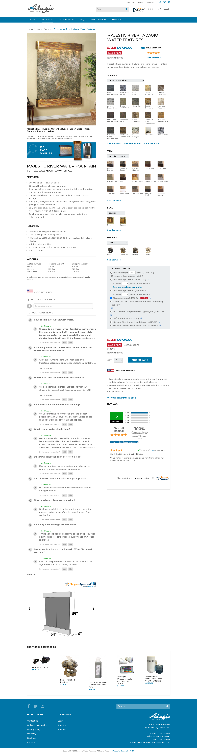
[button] (64, 342)
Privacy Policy (33, 729)
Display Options (124, 478)
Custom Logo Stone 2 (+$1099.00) (128, 290)
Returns (31, 742)
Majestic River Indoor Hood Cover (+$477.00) (133, 322)
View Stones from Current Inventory (141, 143)
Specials (62, 729)
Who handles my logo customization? (54, 500)
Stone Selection (129, 298)
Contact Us (129, 2)
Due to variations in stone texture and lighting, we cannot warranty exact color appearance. (64, 467)
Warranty (31, 733)
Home (30, 29)
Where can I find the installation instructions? (59, 377)
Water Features (45, 29)
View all (31, 574)
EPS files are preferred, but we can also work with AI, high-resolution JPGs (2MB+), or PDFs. (65, 563)
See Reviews (154, 57)
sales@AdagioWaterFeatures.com (153, 742)
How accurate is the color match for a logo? (57, 404)
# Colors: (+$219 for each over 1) (132, 283)
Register (150, 2)
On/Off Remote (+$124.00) (124, 318)
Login (140, 2)
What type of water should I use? (52, 429)
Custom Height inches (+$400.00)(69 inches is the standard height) (132, 274)
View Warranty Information (121, 398)
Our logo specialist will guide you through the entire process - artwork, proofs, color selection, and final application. (65, 512)
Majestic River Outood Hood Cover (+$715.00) (134, 325)
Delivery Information (37, 725)
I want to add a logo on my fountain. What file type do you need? (63, 551)
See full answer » (87, 338)
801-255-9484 (163, 733)
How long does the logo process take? (55, 524)
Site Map (31, 738)
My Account (65, 714)
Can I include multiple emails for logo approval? (60, 478)
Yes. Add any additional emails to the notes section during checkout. (65, 489)
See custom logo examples (127, 287)
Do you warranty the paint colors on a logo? (57, 457)
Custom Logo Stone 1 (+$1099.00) (128, 279)
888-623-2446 (159, 9)
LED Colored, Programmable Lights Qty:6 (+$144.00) (137, 311)
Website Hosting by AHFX (123, 751)
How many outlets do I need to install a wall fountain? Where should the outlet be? (63, 349)
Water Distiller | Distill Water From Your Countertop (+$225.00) (136, 303)
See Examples (114, 143)
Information (35, 714)
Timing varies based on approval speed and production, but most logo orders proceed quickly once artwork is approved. (67, 537)
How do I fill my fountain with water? (54, 320)
